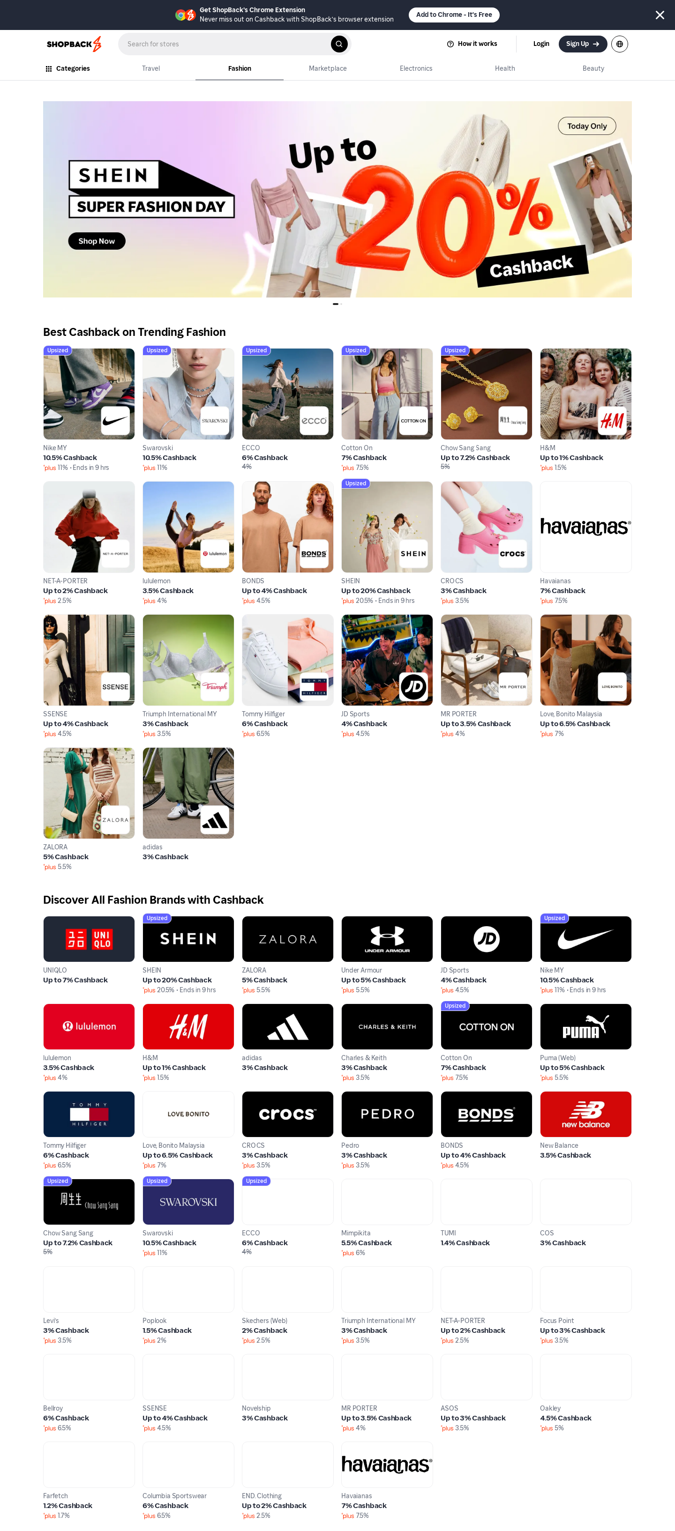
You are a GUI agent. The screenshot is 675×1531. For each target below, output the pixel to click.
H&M (549, 353)
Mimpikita (358, 1184)
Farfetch (58, 1446)
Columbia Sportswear (179, 1446)
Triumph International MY (185, 619)
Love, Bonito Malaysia (576, 619)
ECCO (252, 353)
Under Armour (365, 921)
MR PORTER (461, 619)
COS (547, 1184)
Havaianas (557, 486)
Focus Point (559, 1271)
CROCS (453, 486)
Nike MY (57, 353)
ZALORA (57, 752)
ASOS (451, 1359)
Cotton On (359, 353)
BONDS (254, 486)
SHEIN (351, 486)
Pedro (351, 1096)
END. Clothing (265, 1446)
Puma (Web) (560, 1008)
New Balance (562, 1096)
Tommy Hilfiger (267, 619)
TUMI (449, 1184)
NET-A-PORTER (68, 486)
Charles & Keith (367, 1008)
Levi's (52, 1271)
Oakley (552, 1359)
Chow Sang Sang (469, 353)
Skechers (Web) (268, 1271)
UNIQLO (56, 921)
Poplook (156, 1271)
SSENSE (57, 619)
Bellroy (55, 1359)
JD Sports (357, 619)
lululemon (159, 486)
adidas (153, 752)
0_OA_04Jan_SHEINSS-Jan (87, 106)
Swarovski (160, 353)
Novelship (258, 1359)
